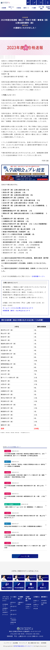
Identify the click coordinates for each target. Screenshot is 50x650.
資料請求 (44, 597)
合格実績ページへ (38, 276)
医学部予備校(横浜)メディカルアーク (24, 646)
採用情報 (43, 643)
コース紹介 (13, 597)
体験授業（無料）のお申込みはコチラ (16, 310)
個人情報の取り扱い (34, 643)
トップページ (8, 643)
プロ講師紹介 (20, 597)
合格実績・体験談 (28, 598)
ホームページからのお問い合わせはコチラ (18, 308)
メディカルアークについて (5, 598)
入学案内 (36, 597)
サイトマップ (23, 643)
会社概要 (15, 643)
